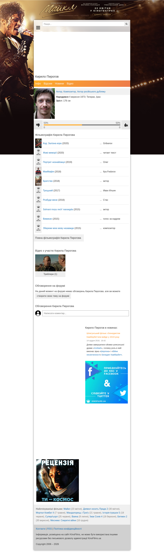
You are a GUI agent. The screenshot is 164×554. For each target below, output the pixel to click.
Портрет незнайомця (54, 162)
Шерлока (105, 351)
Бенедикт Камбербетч (112, 355)
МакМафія (48, 171)
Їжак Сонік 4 (96, 516)
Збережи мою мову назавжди (58, 228)
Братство (48, 181)
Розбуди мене (50, 200)
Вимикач (47, 219)
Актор (59, 91)
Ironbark (97, 348)
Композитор (69, 91)
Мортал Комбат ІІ (45, 513)
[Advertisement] (82, 52)
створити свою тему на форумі (53, 296)
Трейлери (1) (50, 274)
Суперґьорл (51, 516)
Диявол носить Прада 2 (95, 509)
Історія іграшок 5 (111, 513)
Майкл (67, 509)
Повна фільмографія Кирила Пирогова (58, 237)
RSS (49, 529)
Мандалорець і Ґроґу (78, 513)
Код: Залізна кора (52, 143)
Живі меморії (50, 153)
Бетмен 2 (122, 516)
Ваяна (75, 516)
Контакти (40, 529)
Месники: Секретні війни (63, 520)
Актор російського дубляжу (91, 91)
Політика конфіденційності (68, 529)
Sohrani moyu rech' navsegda (58, 209)
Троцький (48, 190)
